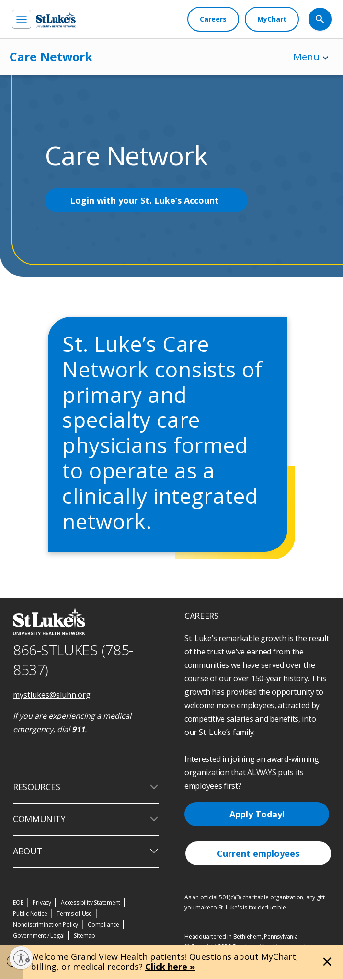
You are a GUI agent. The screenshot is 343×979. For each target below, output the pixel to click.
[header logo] (56, 19)
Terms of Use (74, 913)
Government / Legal (38, 936)
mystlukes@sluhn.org (52, 694)
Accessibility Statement (90, 902)
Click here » (170, 966)
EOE (18, 902)
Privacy (42, 902)
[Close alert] (327, 962)
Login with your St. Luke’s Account (144, 200)
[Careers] (213, 19)
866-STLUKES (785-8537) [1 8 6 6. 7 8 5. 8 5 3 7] (73, 659)
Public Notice (30, 913)
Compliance (103, 925)
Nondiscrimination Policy (45, 925)
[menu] (21, 19)
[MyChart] (272, 19)
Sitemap (84, 936)
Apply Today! (257, 814)
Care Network (51, 56)
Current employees (258, 853)
